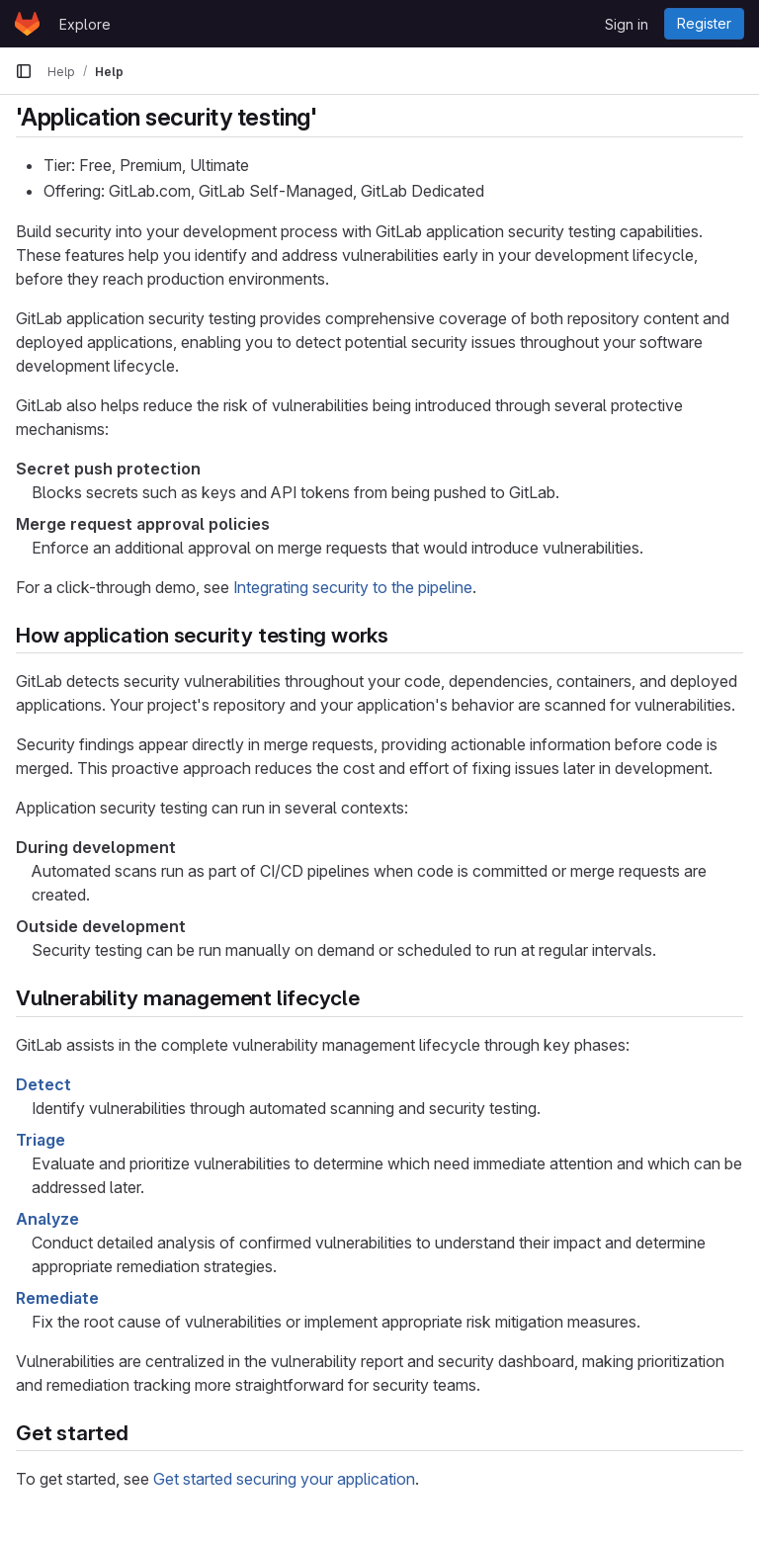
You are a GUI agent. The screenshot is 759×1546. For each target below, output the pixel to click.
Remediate (57, 1298)
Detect (43, 1084)
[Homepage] (27, 24)
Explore (85, 24)
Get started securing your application (284, 1479)
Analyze (47, 1219)
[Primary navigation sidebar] (24, 71)
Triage (40, 1140)
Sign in (626, 24)
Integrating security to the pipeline (352, 587)
